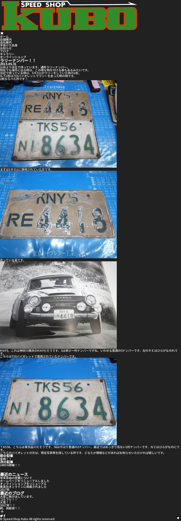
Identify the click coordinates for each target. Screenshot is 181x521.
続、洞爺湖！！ (10, 508)
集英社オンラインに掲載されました (23, 486)
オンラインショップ (13, 57)
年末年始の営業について (16, 478)
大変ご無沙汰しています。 (17, 496)
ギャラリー (7, 54)
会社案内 (6, 42)
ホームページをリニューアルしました (24, 481)
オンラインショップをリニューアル (23, 483)
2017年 (4, 489)
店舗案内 (6, 39)
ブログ (4, 51)
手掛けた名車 (9, 45)
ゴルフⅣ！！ (9, 499)
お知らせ (6, 48)
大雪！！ (6, 502)
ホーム (4, 36)
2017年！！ (7, 505)
